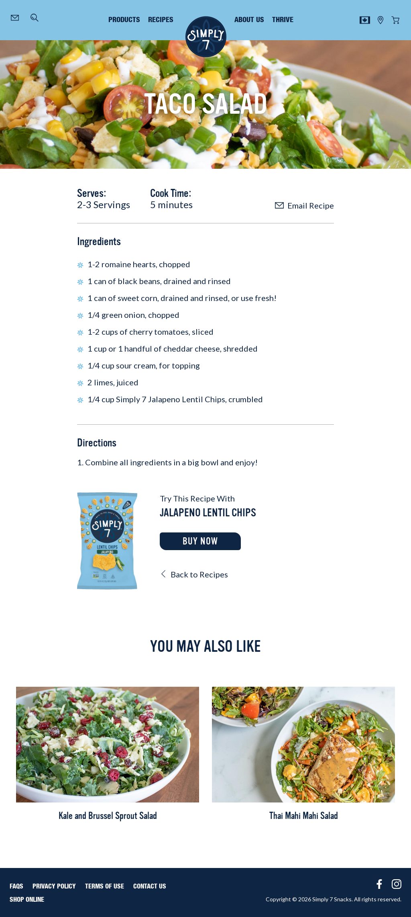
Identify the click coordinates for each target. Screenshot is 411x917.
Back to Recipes (194, 574)
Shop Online (27, 900)
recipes (160, 20)
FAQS (16, 886)
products (124, 20)
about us (249, 20)
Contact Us (149, 886)
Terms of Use (104, 886)
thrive (282, 20)
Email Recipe (304, 205)
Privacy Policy (54, 886)
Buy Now (200, 541)
